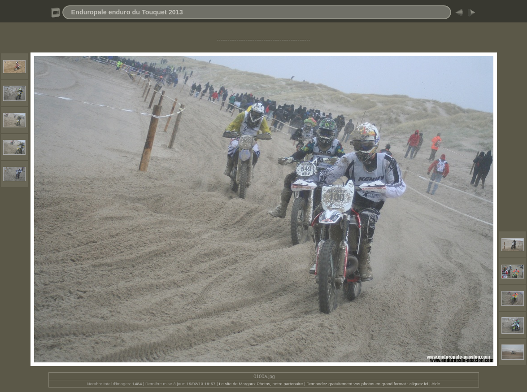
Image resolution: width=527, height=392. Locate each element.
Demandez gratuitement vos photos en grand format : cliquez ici (367, 383)
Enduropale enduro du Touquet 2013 (127, 12)
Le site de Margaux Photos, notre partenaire (261, 383)
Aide (435, 383)
